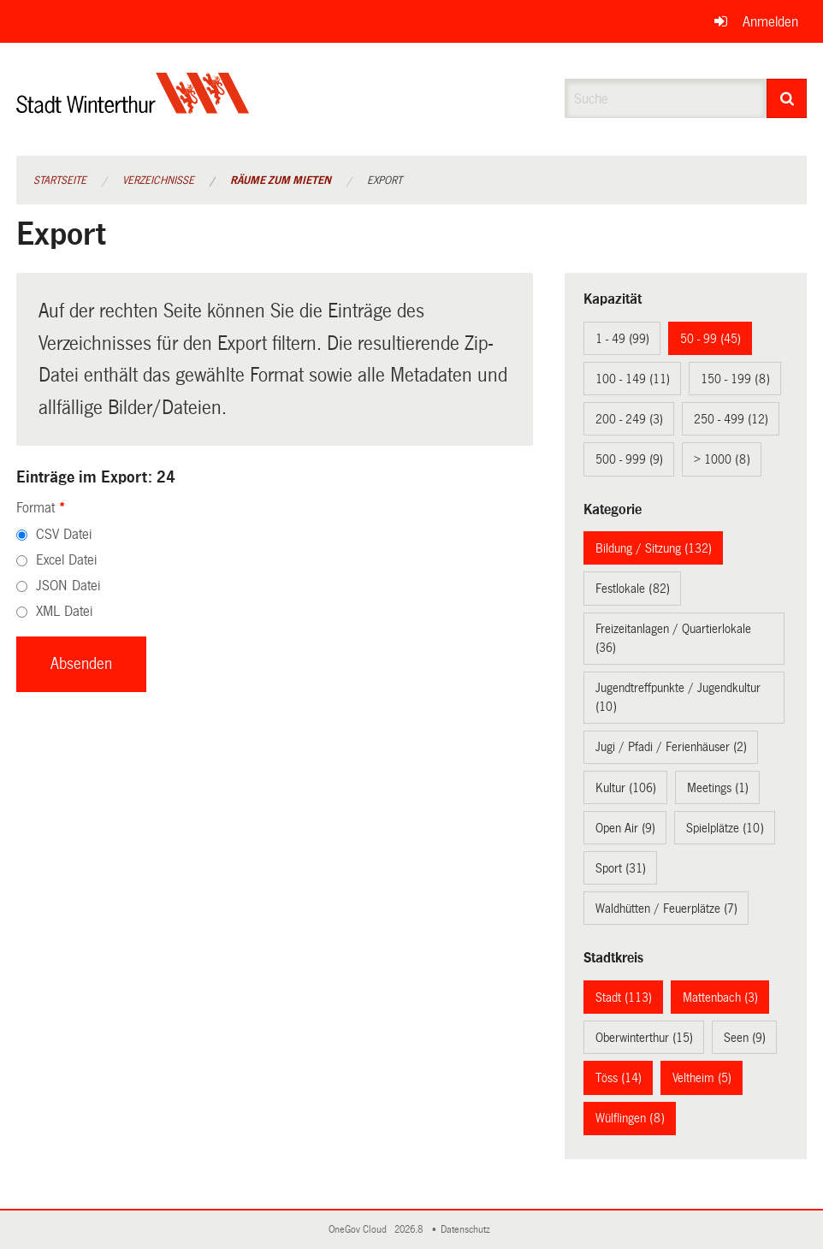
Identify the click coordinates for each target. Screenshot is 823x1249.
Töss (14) (618, 1078)
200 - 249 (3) (629, 419)
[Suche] (787, 98)
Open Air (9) (625, 828)
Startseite (59, 180)
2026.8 (410, 1229)
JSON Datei (68, 585)
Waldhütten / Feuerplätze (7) (666, 908)
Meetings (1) (718, 788)
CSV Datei (64, 534)
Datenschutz (468, 1229)
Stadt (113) (623, 997)
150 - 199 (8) (735, 379)
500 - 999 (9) (629, 459)
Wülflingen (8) (630, 1118)
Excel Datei (66, 560)
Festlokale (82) (632, 588)
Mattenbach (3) (720, 997)
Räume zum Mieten (280, 180)
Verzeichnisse (158, 180)
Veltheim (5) (701, 1078)
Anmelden (770, 22)
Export (384, 180)
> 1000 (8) (722, 459)
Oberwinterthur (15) (644, 1038)
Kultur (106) (625, 788)
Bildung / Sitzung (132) (653, 548)
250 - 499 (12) (731, 419)
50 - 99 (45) (710, 339)
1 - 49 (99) (622, 339)
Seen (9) (745, 1038)
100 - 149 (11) (632, 379)
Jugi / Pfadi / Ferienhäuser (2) (671, 747)
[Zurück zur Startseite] (133, 107)
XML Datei (64, 611)
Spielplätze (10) (725, 828)
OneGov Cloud (360, 1229)
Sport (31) (620, 868)
